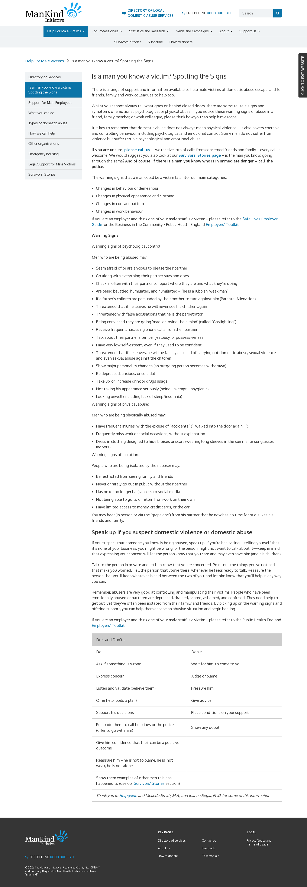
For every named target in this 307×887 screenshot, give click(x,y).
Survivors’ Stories (127, 42)
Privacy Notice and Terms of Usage (259, 842)
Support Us (247, 31)
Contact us (209, 840)
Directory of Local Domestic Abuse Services (151, 12)
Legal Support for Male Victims (52, 164)
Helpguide (128, 795)
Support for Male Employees (50, 102)
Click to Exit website (303, 75)
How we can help (41, 133)
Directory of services (172, 840)
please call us (137, 149)
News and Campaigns (192, 31)
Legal (251, 832)
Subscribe (155, 42)
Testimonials (210, 856)
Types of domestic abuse (47, 123)
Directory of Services (44, 77)
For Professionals (105, 31)
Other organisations (43, 143)
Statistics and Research (147, 31)
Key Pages (165, 832)
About (224, 31)
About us (164, 848)
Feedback (208, 848)
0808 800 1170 (219, 13)
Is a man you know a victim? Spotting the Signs (49, 89)
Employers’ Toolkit (223, 224)
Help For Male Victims (64, 31)
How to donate (181, 42)
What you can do (41, 113)
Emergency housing (43, 154)
